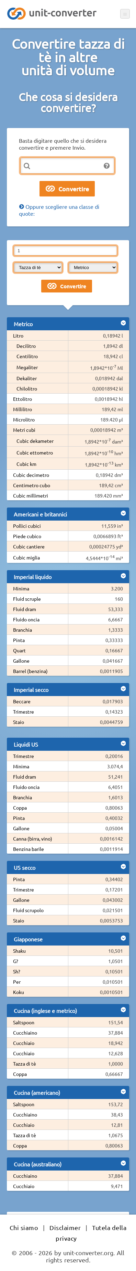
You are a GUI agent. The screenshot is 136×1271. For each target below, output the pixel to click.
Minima (21, 588)
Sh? (16, 971)
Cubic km (26, 464)
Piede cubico (27, 536)
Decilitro (26, 346)
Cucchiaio (23, 1043)
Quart (19, 650)
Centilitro (27, 356)
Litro (18, 335)
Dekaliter (26, 378)
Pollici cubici (27, 526)
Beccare (22, 701)
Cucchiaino (25, 1032)
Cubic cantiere (29, 546)
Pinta (19, 640)
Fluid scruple (27, 599)
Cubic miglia (26, 557)
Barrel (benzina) (30, 671)
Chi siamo (24, 1227)
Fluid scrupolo (28, 910)
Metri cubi (24, 430)
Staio (18, 722)
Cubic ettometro (34, 452)
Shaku (19, 951)
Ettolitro (22, 399)
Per (17, 982)
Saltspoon (23, 1022)
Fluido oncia (26, 619)
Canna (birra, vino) (32, 838)
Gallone (21, 661)
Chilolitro (26, 388)
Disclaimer (65, 1227)
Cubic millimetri (30, 495)
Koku (18, 992)
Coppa (20, 807)
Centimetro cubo (31, 485)
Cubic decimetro (31, 475)
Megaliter (27, 367)
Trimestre (23, 711)
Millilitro (22, 409)
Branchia (22, 630)
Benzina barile (28, 849)
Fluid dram (24, 609)
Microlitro (24, 419)
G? (15, 961)
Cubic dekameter (35, 441)
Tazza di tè (24, 1063)
